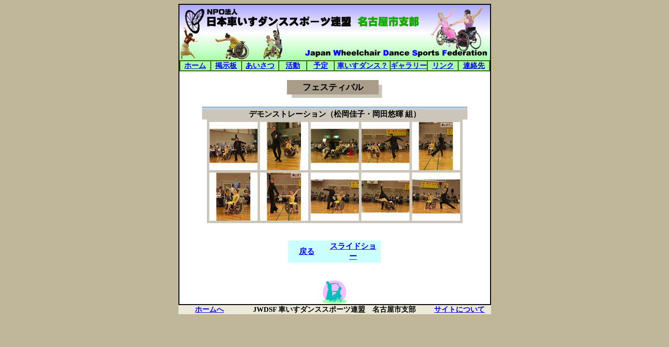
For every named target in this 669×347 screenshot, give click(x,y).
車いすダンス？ (362, 65)
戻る (306, 251)
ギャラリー (409, 65)
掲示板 (226, 65)
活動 (293, 65)
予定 (321, 65)
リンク (443, 65)
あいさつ (260, 65)
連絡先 (474, 65)
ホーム (195, 65)
